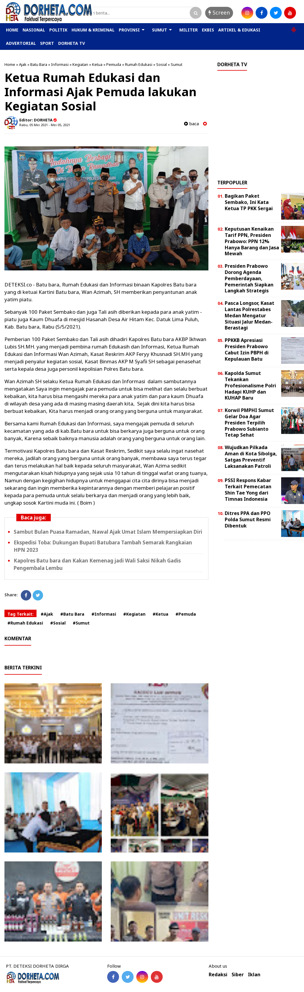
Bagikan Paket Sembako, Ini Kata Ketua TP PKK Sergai (249, 202)
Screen (219, 12)
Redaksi (218, 975)
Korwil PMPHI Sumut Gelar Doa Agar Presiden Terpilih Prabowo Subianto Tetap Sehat (249, 422)
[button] (294, 27)
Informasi (60, 64)
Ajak (22, 64)
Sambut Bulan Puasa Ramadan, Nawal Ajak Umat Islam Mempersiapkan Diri (108, 531)
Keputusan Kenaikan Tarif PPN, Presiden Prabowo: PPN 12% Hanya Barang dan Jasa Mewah (252, 241)
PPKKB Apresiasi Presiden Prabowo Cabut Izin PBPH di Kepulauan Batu (247, 349)
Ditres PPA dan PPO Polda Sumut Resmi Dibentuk (248, 519)
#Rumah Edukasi (25, 623)
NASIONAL (34, 30)
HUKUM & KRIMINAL (93, 30)
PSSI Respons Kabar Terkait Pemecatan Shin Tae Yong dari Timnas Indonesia (248, 489)
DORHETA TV (71, 43)
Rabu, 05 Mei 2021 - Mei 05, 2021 (44, 125)
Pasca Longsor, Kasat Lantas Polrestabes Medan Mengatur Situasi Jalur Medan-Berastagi (249, 315)
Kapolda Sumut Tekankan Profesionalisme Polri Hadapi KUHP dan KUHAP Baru (250, 385)
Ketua (97, 64)
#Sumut (81, 623)
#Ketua (160, 614)
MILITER (188, 30)
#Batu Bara (72, 614)
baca (191, 123)
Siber (238, 975)
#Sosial (58, 623)
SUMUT (159, 30)
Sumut (176, 64)
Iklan (254, 975)
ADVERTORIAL (21, 43)
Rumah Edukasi (138, 64)
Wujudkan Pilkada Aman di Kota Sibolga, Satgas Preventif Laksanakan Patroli (251, 456)
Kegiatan (80, 64)
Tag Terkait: (20, 614)
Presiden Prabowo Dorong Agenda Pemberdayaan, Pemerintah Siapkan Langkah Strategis (249, 278)
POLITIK (58, 30)
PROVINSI (129, 30)
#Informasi (103, 614)
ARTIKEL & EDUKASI (239, 30)
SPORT (47, 43)
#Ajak (47, 614)
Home (9, 64)
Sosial (161, 64)
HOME (12, 30)
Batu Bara (38, 64)
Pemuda (113, 64)
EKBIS (208, 30)
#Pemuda (185, 614)
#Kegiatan (134, 614)
